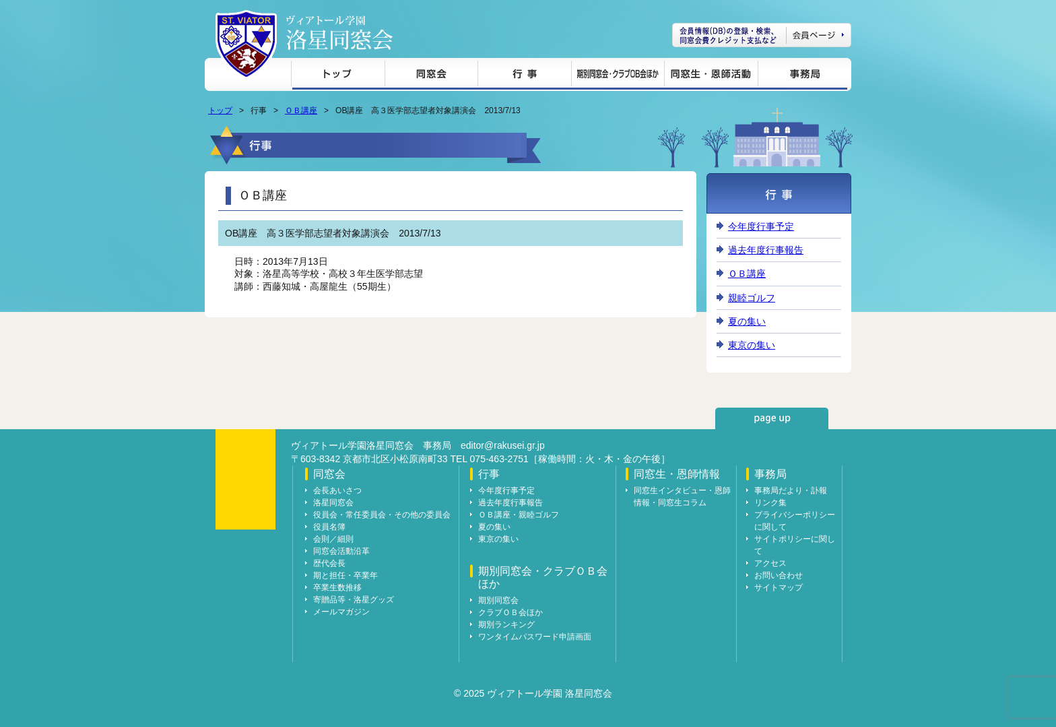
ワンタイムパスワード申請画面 (534, 636)
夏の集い (747, 321)
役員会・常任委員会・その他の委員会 (382, 514)
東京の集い (751, 345)
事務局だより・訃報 (790, 490)
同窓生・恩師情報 (711, 76)
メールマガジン (341, 612)
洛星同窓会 (333, 502)
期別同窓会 (498, 600)
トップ (338, 76)
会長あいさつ (337, 490)
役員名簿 (329, 527)
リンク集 (770, 502)
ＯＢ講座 (301, 110)
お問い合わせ (778, 575)
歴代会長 (329, 563)
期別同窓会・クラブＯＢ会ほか (617, 76)
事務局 (802, 76)
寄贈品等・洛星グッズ (353, 599)
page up (771, 418)
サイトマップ (778, 587)
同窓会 (431, 76)
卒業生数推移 (337, 587)
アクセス (770, 563)
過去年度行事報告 (765, 250)
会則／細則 (333, 539)
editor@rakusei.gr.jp (503, 445)
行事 (524, 76)
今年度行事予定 (761, 226)
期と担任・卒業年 (345, 575)
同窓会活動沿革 (341, 551)
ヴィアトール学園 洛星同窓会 (339, 32)
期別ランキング (506, 624)
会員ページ (761, 35)
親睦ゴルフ (751, 297)
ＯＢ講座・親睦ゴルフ (518, 514)
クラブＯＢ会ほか (510, 612)
